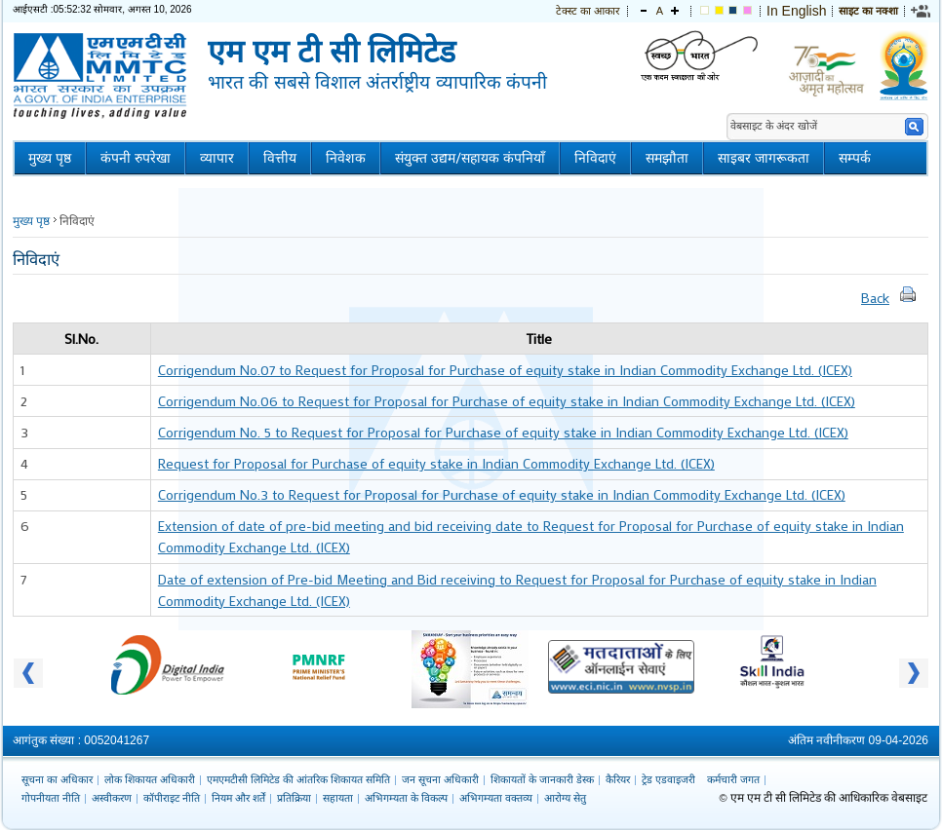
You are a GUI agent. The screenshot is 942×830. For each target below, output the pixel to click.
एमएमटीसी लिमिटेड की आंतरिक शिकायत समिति (298, 779)
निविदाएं (595, 158)
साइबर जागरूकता (763, 158)
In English (796, 11)
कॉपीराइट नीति (171, 798)
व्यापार (217, 158)
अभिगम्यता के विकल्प (406, 798)
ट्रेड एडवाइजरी (668, 779)
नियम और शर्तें (238, 798)
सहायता (338, 798)
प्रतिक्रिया (294, 798)
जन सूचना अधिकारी (440, 779)
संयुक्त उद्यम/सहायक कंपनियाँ (470, 158)
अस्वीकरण (112, 798)
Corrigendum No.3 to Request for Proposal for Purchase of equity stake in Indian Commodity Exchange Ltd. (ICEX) (501, 494)
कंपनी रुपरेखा (135, 158)
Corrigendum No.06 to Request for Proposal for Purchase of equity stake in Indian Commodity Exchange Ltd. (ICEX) (506, 401)
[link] (921, 10)
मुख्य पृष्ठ (49, 158)
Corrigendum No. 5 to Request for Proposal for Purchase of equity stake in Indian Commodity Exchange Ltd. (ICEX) (503, 432)
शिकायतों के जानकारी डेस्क (542, 779)
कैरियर (618, 779)
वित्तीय (279, 158)
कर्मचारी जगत (733, 779)
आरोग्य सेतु (565, 798)
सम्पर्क (855, 158)
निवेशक (346, 158)
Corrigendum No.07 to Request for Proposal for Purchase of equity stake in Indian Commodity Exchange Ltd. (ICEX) (505, 369)
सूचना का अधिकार (57, 779)
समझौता (667, 158)
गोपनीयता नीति (50, 798)
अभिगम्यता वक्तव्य (495, 798)
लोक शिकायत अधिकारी (149, 779)
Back (875, 297)
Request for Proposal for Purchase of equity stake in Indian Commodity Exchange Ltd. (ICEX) (436, 463)
